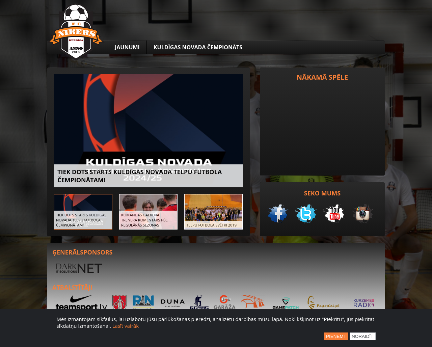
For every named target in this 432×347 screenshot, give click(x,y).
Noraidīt (363, 336)
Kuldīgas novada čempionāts (198, 47)
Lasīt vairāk (125, 325)
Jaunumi (127, 47)
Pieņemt (336, 336)
